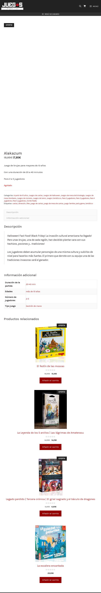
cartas (15, 196)
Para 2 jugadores (68, 191)
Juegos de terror (39, 191)
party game (80, 196)
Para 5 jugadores (19, 193)
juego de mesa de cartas (53, 196)
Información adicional (17, 210)
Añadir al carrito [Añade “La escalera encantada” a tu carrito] (50, 572)
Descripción (12, 204)
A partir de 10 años (21, 188)
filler (28, 196)
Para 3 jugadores (82, 191)
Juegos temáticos (54, 191)
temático (89, 196)
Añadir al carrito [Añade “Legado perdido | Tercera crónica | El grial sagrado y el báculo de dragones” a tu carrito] (50, 505)
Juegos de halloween (51, 188)
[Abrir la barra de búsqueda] (80, 6)
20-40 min (31, 276)
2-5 (27, 291)
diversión (22, 196)
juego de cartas (37, 196)
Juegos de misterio (24, 191)
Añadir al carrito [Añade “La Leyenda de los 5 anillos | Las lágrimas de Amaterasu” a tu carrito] (50, 439)
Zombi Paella (32, 193)
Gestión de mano (34, 298)
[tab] (50, 205)
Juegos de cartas (36, 188)
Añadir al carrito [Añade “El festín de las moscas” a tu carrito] (50, 372)
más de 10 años (33, 284)
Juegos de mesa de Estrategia (73, 188)
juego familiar (69, 196)
